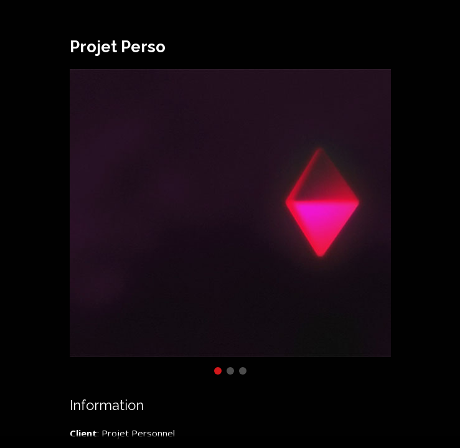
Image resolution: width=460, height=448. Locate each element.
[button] (218, 371)
